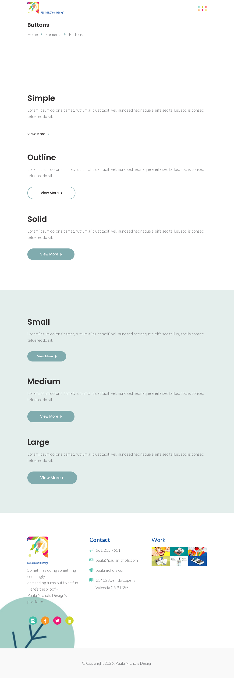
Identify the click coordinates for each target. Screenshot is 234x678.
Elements (53, 34)
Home (32, 34)
